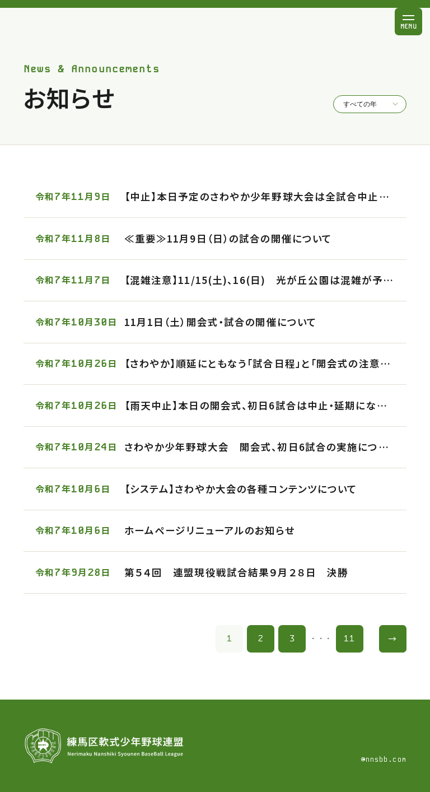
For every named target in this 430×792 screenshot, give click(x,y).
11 (349, 638)
